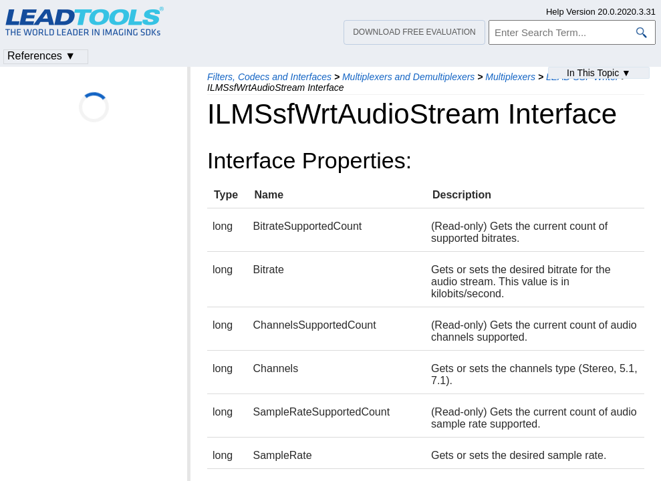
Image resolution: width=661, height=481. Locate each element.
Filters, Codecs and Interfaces (269, 76)
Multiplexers (510, 76)
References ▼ (41, 55)
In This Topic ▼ (599, 72)
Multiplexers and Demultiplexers (408, 76)
